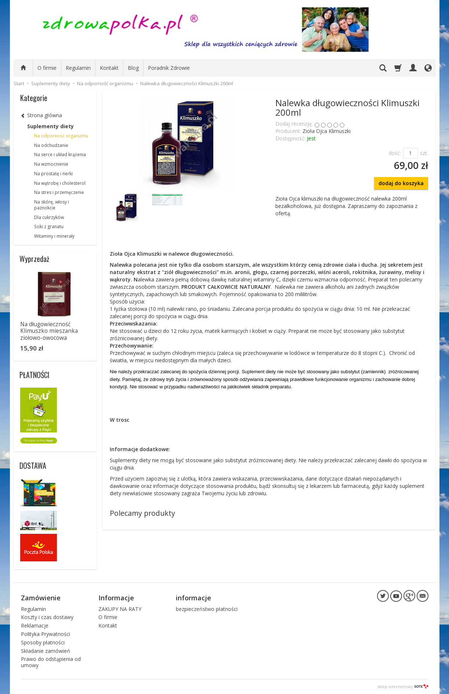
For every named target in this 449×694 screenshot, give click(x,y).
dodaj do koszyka (401, 183)
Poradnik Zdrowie (169, 67)
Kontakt (109, 67)
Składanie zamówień (45, 650)
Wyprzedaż (34, 258)
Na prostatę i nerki (53, 173)
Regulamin (78, 67)
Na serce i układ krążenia (60, 154)
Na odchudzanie (51, 145)
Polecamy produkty (142, 513)
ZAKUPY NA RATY (119, 608)
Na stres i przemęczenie (59, 192)
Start (19, 83)
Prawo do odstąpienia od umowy (51, 662)
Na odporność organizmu (61, 136)
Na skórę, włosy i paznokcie (51, 205)
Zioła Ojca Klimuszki (327, 130)
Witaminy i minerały (54, 236)
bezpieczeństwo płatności (207, 608)
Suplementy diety (50, 126)
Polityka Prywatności (45, 633)
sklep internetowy (402, 686)
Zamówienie (41, 597)
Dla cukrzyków (49, 217)
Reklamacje (34, 625)
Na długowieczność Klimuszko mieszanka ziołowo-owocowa (49, 331)
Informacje (116, 597)
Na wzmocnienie (51, 164)
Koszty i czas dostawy (47, 617)
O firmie (47, 67)
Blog (133, 67)
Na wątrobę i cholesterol (60, 183)
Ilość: (395, 153)
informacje (193, 597)
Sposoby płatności (43, 642)
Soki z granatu (49, 226)
